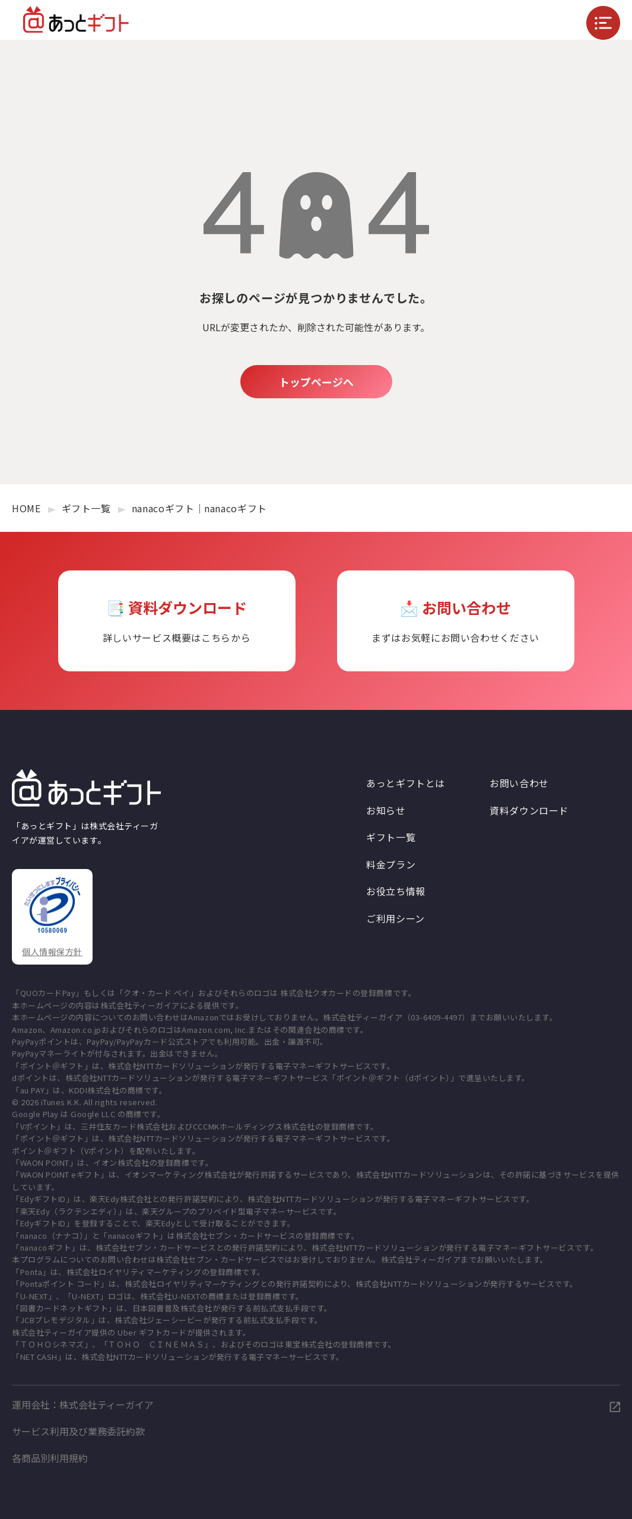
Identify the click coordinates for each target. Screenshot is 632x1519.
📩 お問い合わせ (455, 621)
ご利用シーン (395, 918)
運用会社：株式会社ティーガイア (83, 1404)
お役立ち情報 (395, 891)
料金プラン (390, 864)
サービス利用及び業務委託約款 (78, 1431)
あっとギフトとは (405, 783)
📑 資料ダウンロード (177, 621)
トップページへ (316, 381)
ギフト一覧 (390, 837)
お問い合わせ (519, 783)
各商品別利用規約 (50, 1458)
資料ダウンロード (529, 810)
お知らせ (386, 810)
